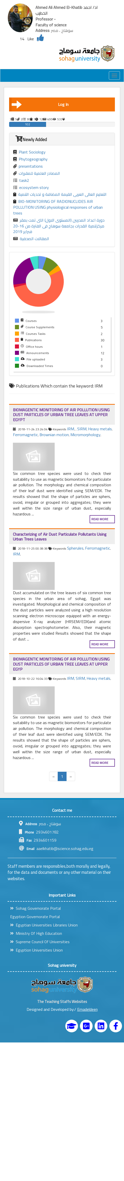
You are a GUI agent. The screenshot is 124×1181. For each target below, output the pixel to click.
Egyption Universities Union (36, 950)
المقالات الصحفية (31, 239)
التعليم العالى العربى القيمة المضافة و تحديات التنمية (60, 194)
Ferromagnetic (25, 434)
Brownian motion (54, 434)
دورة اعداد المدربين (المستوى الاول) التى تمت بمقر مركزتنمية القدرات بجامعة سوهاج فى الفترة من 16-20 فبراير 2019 (59, 226)
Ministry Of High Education (36, 933)
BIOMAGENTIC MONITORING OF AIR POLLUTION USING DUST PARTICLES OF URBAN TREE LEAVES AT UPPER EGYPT (61, 415)
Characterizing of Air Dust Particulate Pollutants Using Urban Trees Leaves (60, 536)
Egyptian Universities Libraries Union (44, 925)
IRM (70, 429)
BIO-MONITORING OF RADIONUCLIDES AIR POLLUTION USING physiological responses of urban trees (58, 207)
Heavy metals (100, 429)
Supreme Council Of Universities (40, 941)
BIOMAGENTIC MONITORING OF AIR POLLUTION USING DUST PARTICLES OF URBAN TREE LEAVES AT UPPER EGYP (61, 664)
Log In (40, 104)
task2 (21, 180)
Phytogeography (30, 159)
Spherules (75, 548)
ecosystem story (31, 187)
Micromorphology (85, 434)
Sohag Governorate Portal (35, 908)
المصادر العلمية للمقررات (36, 173)
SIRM (82, 429)
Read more (99, 519)
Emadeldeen (87, 1009)
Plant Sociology (29, 152)
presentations (28, 166)
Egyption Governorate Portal (35, 916)
